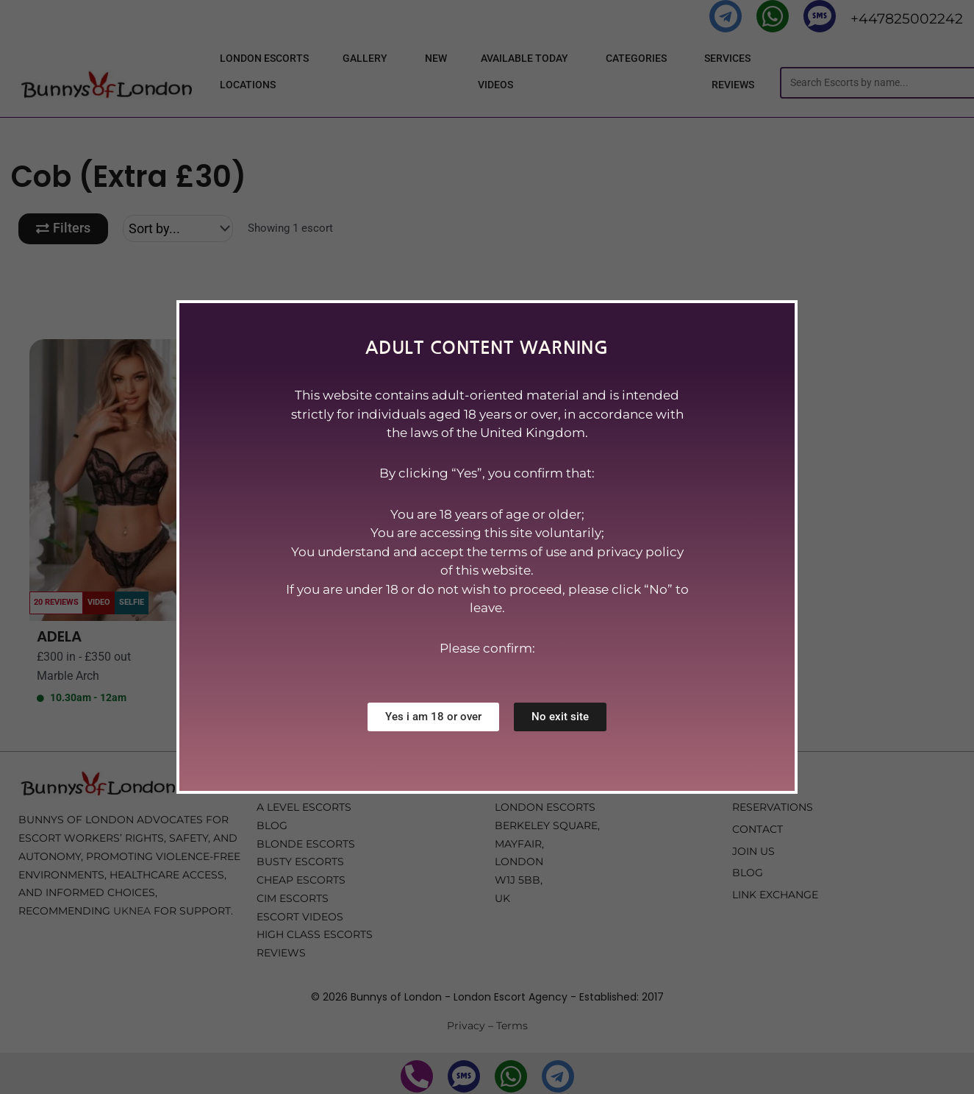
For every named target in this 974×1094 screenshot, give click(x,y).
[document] (487, 547)
